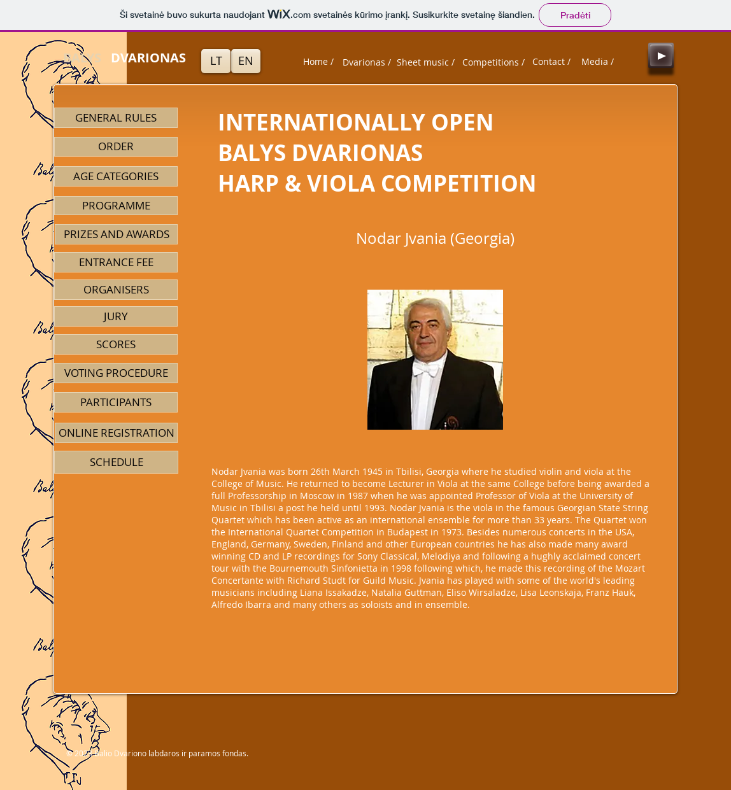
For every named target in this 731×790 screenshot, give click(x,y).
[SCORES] (116, 344)
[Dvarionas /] (366, 62)
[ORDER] (116, 147)
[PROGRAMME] (116, 205)
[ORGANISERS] (116, 289)
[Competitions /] (493, 62)
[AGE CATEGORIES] (116, 176)
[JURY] (116, 316)
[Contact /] (551, 61)
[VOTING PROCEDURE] (116, 373)
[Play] (661, 55)
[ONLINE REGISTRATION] (116, 433)
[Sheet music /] (425, 62)
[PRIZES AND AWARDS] (116, 234)
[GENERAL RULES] (116, 118)
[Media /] (597, 61)
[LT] (216, 61)
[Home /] (318, 61)
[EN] (245, 61)
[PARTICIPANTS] (116, 402)
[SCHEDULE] (116, 462)
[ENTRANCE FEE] (116, 262)
